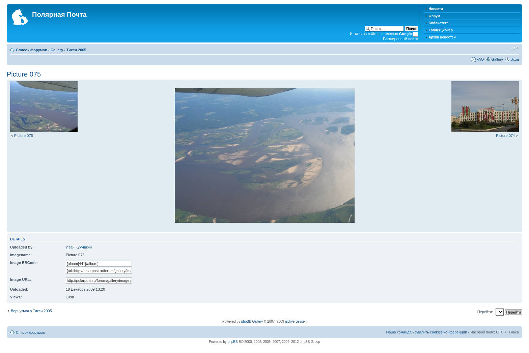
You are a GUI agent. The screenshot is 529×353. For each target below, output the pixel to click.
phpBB (233, 342)
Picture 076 (23, 136)
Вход (514, 59)
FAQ (480, 59)
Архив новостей (442, 37)
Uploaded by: (22, 247)
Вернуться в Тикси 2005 (31, 311)
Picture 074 (505, 136)
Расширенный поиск (400, 39)
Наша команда (398, 332)
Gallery (57, 50)
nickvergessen (296, 321)
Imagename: (21, 255)
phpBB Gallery (252, 321)
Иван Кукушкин (79, 247)
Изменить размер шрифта (514, 49)
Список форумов (31, 50)
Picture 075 (24, 74)
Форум (434, 16)
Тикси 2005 (76, 50)
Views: (16, 297)
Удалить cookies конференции (441, 332)
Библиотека (439, 23)
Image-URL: (20, 279)
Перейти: (485, 312)
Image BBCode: (24, 263)
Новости (436, 9)
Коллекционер (441, 30)
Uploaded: (19, 289)
